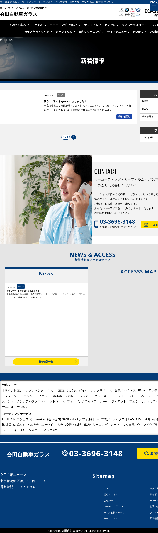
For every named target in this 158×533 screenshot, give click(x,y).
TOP (105, 488)
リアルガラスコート (134, 25)
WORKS (138, 31)
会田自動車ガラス (23, 12)
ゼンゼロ (109, 25)
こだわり (38, 25)
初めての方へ (17, 25)
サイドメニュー (117, 31)
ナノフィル (91, 25)
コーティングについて (64, 25)
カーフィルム (64, 31)
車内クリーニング (90, 31)
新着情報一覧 (46, 361)
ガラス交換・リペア (36, 31)
